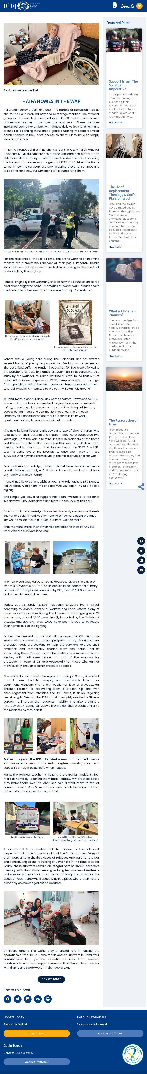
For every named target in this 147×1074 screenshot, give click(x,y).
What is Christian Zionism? (122, 313)
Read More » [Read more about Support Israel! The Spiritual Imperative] (115, 122)
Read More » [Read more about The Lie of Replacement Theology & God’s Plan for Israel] (115, 246)
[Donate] (140, 6)
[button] (115, 5)
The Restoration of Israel (123, 422)
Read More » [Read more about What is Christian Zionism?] (115, 355)
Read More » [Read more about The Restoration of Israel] (115, 483)
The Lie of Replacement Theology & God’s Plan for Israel (122, 192)
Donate (127, 6)
